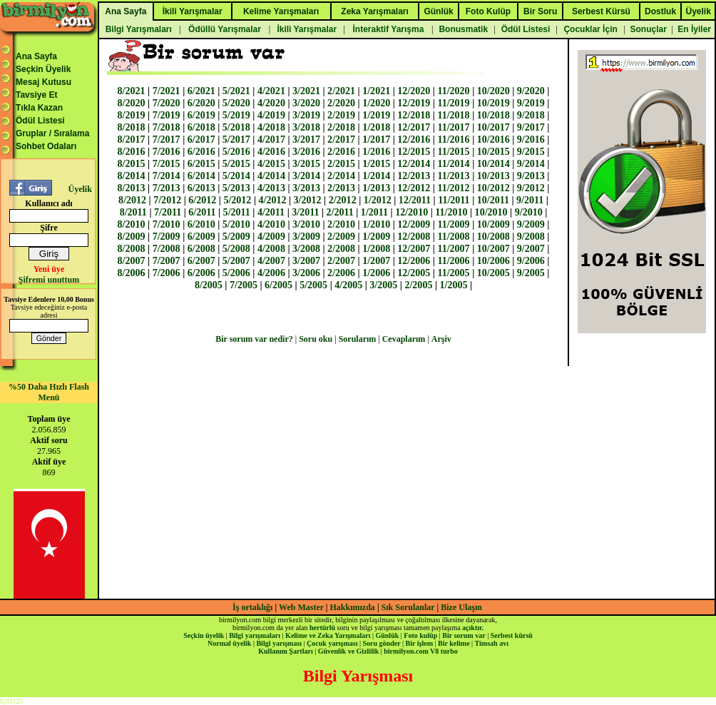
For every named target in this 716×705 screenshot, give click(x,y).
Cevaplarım (404, 339)
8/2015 (131, 163)
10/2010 (491, 212)
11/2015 (453, 151)
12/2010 (411, 212)
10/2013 (493, 175)
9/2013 (531, 175)
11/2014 (453, 163)
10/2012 (493, 187)
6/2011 (201, 212)
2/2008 (341, 248)
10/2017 (493, 127)
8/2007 (131, 260)
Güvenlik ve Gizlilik (348, 651)
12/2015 (413, 151)
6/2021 (201, 90)
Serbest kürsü (512, 635)
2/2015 (341, 163)
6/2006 (201, 272)
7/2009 (166, 236)
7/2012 (167, 200)
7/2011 (167, 212)
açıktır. (473, 628)
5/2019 (236, 115)
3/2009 (306, 236)
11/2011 (453, 200)
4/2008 (271, 248)
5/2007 (236, 260)
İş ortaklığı (252, 607)
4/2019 (271, 115)
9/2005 (531, 272)
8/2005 (209, 284)
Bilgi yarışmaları (254, 635)
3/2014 (306, 175)
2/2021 (341, 90)
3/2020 (306, 102)
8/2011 (133, 212)
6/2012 (202, 200)
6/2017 (201, 139)
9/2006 (531, 260)
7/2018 (166, 127)
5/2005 (313, 284)
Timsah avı (491, 643)
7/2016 (166, 151)
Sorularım (358, 339)
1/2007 (376, 260)
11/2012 (453, 187)
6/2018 (201, 127)
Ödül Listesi (40, 121)
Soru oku (315, 339)
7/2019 (166, 115)
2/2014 (341, 175)
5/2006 (236, 272)
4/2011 (271, 212)
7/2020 (166, 102)
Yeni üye (49, 269)
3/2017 (306, 139)
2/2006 (341, 272)
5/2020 (236, 102)
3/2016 (306, 151)
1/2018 (376, 127)
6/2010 (201, 224)
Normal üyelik (229, 643)
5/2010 (236, 224)
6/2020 (201, 102)
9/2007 (531, 248)
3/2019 (306, 115)
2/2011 (340, 212)
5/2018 (236, 127)
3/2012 (308, 200)
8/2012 (132, 200)
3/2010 (306, 224)
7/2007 (166, 260)
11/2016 (453, 139)
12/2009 (413, 224)
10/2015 (493, 151)
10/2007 (493, 248)
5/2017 (236, 139)
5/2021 (236, 90)
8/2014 (131, 175)
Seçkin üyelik (203, 635)
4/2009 (271, 236)
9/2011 (529, 200)
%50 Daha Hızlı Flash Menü (49, 392)
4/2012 (272, 200)
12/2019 (413, 102)
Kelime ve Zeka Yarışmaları (327, 635)
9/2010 (529, 212)
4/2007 (271, 260)
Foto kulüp (420, 635)
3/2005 (383, 284)
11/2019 (453, 102)
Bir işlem (419, 643)
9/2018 (531, 115)
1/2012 (378, 200)
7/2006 (166, 272)
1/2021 (376, 90)
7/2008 (166, 248)
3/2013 (306, 187)
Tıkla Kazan (39, 108)
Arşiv (441, 339)
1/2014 (376, 175)
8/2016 (131, 151)
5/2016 (236, 151)
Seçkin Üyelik (43, 69)
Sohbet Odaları (46, 146)
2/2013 (341, 187)
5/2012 (237, 200)
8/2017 (131, 139)
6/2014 (201, 175)
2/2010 (341, 224)
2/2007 (341, 260)
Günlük (387, 635)
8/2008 (131, 248)
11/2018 (453, 115)
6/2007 (201, 260)
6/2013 (201, 187)
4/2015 (271, 163)
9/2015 (531, 151)
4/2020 (271, 102)
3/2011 (305, 212)
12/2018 (413, 115)
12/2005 (413, 272)
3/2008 (306, 248)
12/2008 (413, 236)
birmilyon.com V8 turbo (420, 651)
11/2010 (451, 212)
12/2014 (413, 163)
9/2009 (531, 224)
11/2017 (453, 127)
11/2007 (453, 248)
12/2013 (413, 175)
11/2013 (453, 175)
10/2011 (493, 200)
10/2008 (493, 236)
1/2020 (376, 102)
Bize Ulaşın (461, 607)
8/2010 (131, 224)
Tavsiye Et (36, 95)
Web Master (302, 607)
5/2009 (236, 236)
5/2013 (236, 187)
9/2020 (531, 90)
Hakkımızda (352, 607)
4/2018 (271, 127)
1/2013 (376, 187)
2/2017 (341, 139)
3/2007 (306, 260)
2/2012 (343, 200)
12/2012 (413, 187)
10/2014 (493, 163)
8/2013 (131, 187)
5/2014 (236, 175)
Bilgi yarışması (279, 643)
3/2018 (306, 127)
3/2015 (306, 163)
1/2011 (374, 212)
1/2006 (376, 272)
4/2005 (348, 284)
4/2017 (271, 139)
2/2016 (341, 151)
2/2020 (341, 102)
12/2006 (413, 260)
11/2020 (453, 90)
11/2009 (453, 224)
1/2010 (376, 224)
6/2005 (278, 284)
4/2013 (271, 187)
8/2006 (131, 272)
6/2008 (201, 248)
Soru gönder (382, 643)
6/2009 (201, 236)
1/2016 (376, 151)
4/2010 (271, 224)
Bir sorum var (463, 635)
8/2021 (131, 90)
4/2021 (271, 90)
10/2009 (493, 224)
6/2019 (201, 115)
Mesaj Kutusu (43, 82)
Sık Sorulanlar (408, 607)
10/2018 (493, 115)
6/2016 (201, 151)
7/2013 (166, 187)
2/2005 (418, 284)
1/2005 (454, 284)
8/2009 (131, 236)
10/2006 (493, 260)
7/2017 (166, 139)
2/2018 (341, 127)
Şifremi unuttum (49, 280)
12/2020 (413, 90)
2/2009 (341, 236)
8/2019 (131, 115)
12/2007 (413, 248)
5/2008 (236, 248)
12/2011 (415, 200)
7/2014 (166, 175)
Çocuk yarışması (332, 643)
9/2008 (531, 236)
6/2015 (201, 163)
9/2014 (531, 163)
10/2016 (493, 139)
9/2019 (531, 102)
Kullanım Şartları (285, 651)
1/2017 (376, 139)
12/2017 (413, 127)
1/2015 (376, 163)
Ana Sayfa (36, 56)
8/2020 (131, 102)
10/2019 (493, 102)
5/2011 (236, 212)
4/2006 (271, 272)
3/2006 (306, 272)
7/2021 (166, 90)
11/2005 (453, 272)
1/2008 (376, 248)
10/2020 (493, 90)
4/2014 (271, 175)
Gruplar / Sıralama (52, 133)
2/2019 (341, 115)
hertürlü (322, 628)
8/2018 (131, 127)
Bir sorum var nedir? (254, 339)
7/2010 (166, 224)
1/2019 (376, 115)
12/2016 (413, 139)
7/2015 (166, 163)
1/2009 (376, 236)
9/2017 (531, 127)
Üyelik (79, 189)
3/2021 (306, 90)
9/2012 (531, 187)
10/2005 (493, 272)
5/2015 (236, 163)
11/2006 (453, 260)
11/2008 (453, 236)
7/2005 (243, 284)
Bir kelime (454, 643)
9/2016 (531, 139)
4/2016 (271, 151)
